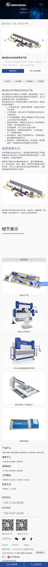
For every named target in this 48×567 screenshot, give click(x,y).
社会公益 (26, 480)
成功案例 (20, 471)
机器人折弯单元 (24, 332)
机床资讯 (13, 471)
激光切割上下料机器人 (24, 405)
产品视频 (41, 81)
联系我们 (6, 489)
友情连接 (40, 553)
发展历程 (6, 480)
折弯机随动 (32, 452)
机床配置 (29, 81)
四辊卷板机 (24, 441)
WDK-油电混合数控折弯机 (23, 368)
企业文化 (13, 480)
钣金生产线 (23, 24)
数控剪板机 (15, 452)
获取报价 (13, 71)
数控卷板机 (23, 452)
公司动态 (6, 471)
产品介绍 (7, 81)
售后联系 (20, 462)
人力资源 (13, 489)
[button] (5, 40)
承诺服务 (13, 462)
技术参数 (18, 81)
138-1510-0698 (35, 71)
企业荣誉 (20, 480)
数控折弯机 (6, 452)
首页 (14, 24)
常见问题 (6, 462)
